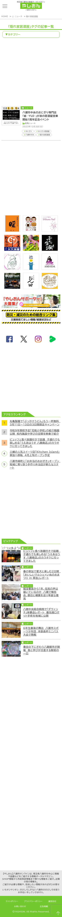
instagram (38, 339)
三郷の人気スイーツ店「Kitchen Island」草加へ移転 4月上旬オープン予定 (35, 453)
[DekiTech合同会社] (12, 288)
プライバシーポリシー (33, 901)
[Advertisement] (31, 72)
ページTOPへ (58, 913)
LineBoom (52, 339)
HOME (4, 16)
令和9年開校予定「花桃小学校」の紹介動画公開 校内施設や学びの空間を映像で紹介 (35, 432)
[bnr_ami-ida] (50, 269)
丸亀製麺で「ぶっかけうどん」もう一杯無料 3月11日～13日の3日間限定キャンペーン (35, 423)
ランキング (56, 6)
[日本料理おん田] (31, 288)
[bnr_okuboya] (12, 250)
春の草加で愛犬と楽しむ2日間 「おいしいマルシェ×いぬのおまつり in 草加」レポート (41, 574)
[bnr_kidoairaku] (50, 250)
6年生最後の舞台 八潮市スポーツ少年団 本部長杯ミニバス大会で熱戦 (41, 631)
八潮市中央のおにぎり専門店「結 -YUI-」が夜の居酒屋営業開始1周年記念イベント (40, 116)
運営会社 (52, 901)
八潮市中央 (30, 134)
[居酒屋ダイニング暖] (12, 230)
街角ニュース (30, 123)
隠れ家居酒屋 (32, 16)
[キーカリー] (50, 288)
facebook (9, 339)
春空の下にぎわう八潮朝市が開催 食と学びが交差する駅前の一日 (41, 650)
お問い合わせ (20, 906)
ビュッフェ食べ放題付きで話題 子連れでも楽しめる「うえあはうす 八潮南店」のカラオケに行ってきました (35, 442)
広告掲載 (44, 906)
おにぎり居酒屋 (44, 131)
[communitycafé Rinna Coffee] (12, 269)
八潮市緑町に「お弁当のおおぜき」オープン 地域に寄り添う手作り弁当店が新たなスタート (35, 464)
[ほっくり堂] (31, 230)
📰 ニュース (17, 16)
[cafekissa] (31, 269)
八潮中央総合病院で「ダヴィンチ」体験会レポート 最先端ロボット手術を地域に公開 (41, 612)
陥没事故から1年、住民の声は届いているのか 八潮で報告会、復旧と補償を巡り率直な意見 (41, 593)
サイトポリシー (12, 901)
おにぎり (29, 131)
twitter (24, 339)
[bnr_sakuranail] (50, 230)
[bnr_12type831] (31, 250)
